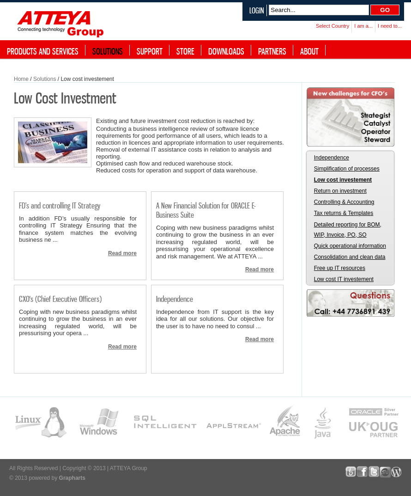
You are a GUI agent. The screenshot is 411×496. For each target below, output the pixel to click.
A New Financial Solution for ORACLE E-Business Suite (206, 210)
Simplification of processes (347, 168)
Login (256, 10)
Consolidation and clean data (350, 257)
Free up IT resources (339, 268)
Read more (122, 253)
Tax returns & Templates (344, 213)
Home (21, 79)
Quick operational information (350, 246)
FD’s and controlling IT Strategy (59, 205)
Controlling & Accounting (344, 202)
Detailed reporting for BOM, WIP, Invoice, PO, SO (347, 229)
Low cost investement (343, 180)
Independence (174, 299)
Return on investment (340, 191)
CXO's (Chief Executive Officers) (60, 299)
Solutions (44, 79)
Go (385, 9)
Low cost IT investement (344, 279)
